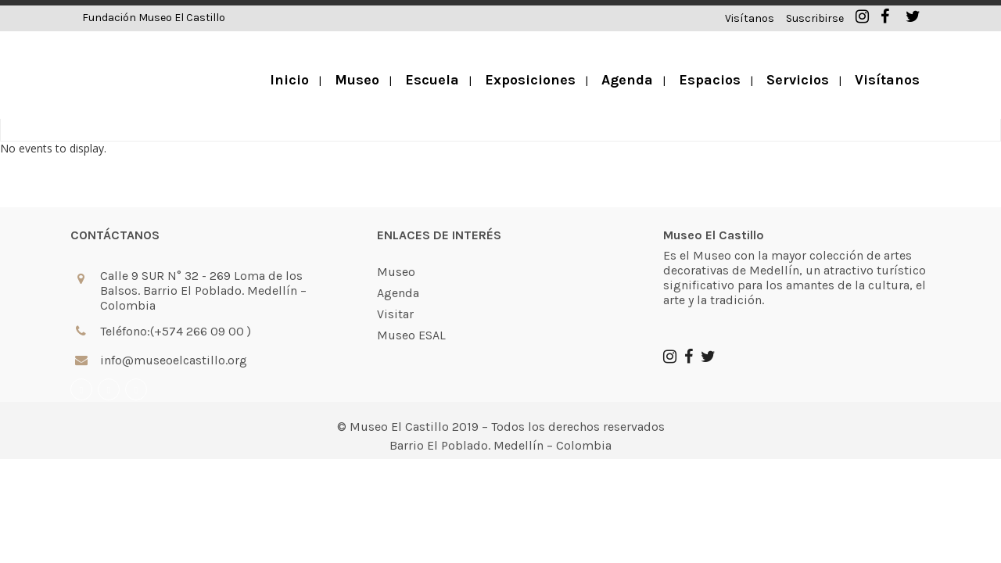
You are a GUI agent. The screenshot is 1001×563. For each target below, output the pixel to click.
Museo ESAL (411, 285)
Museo (396, 221)
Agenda (398, 242)
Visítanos (749, 18)
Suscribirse (815, 18)
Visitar (395, 263)
